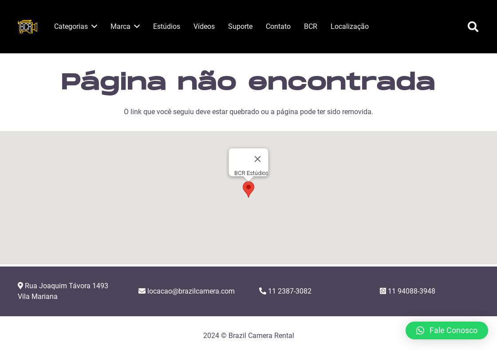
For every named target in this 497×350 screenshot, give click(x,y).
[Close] (257, 159)
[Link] (27, 26)
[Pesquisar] (473, 27)
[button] (248, 189)
